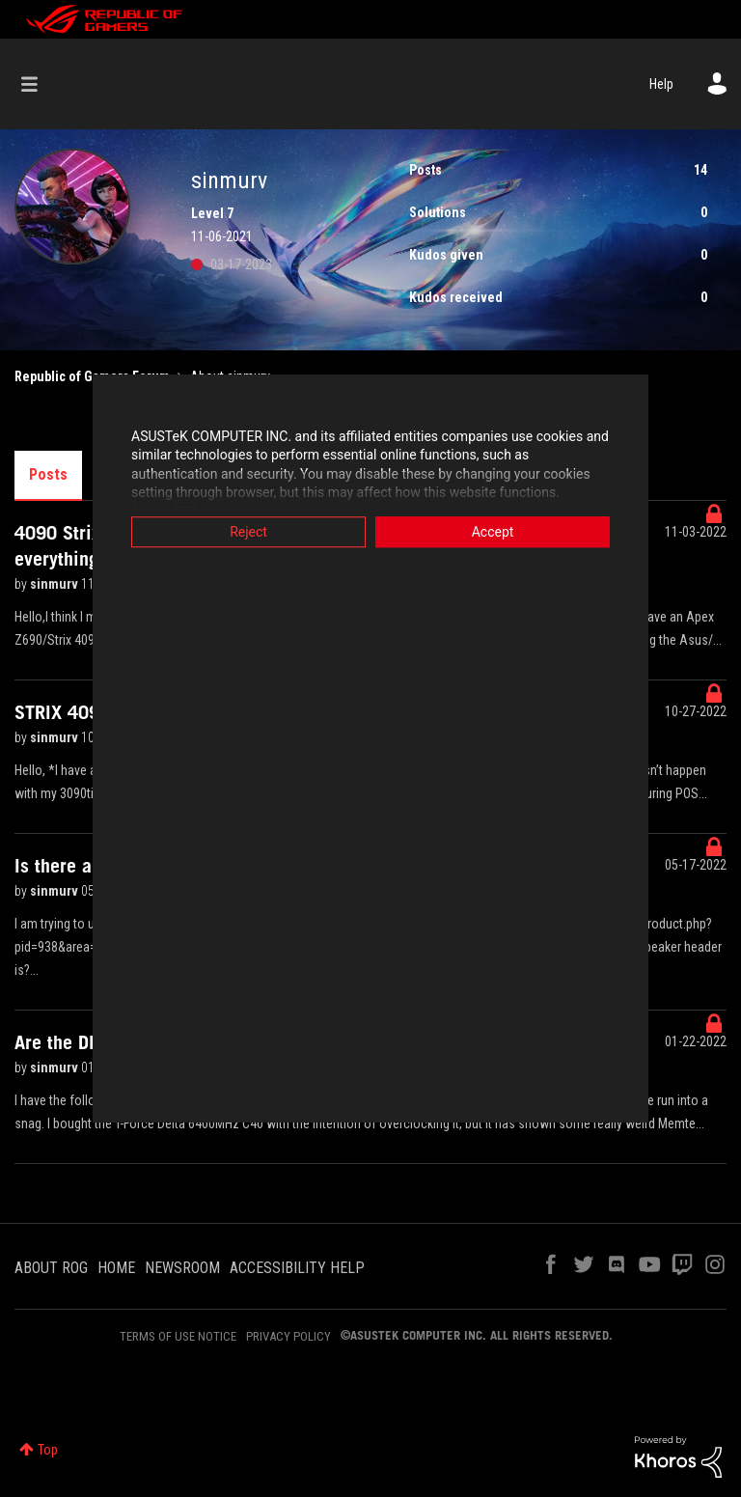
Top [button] (48, 1449)
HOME (116, 1268)
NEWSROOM (182, 1268)
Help (661, 84)
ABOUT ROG (51, 1268)
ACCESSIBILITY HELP (297, 1268)
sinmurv (55, 584)
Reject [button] (231, 532)
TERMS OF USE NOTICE (178, 1336)
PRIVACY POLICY (288, 1336)
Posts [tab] (48, 474)
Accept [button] (510, 532)
